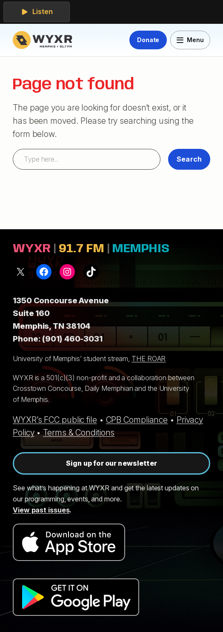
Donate (148, 39)
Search (189, 159)
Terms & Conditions (78, 432)
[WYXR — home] (44, 40)
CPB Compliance (137, 420)
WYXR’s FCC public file (55, 420)
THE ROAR (149, 358)
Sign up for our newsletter (111, 463)
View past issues (41, 510)
